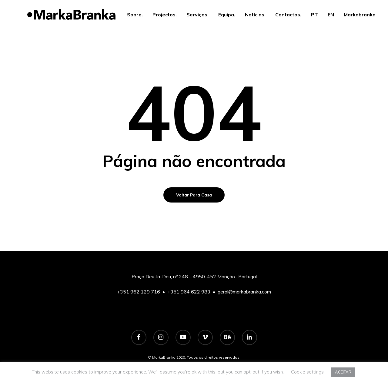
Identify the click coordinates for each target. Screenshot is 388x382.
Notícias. (255, 14)
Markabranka (360, 14)
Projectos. (164, 14)
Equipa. (226, 14)
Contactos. (288, 14)
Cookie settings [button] (307, 372)
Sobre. (135, 14)
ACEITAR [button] (343, 372)
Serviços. (197, 14)
